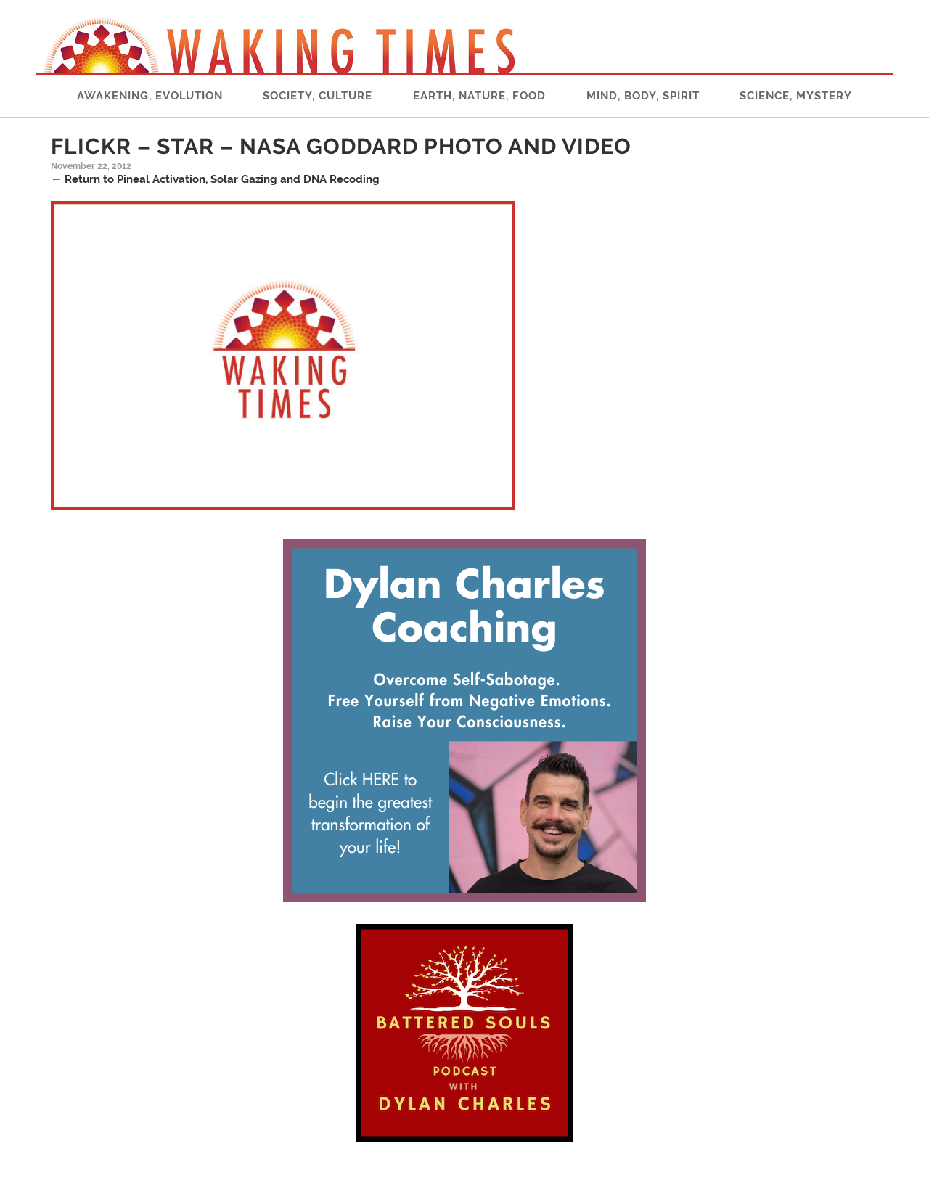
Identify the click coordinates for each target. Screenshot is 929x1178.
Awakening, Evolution (150, 95)
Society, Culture (317, 95)
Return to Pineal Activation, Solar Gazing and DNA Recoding (215, 179)
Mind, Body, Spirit (643, 95)
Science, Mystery (796, 95)
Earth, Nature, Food (479, 95)
